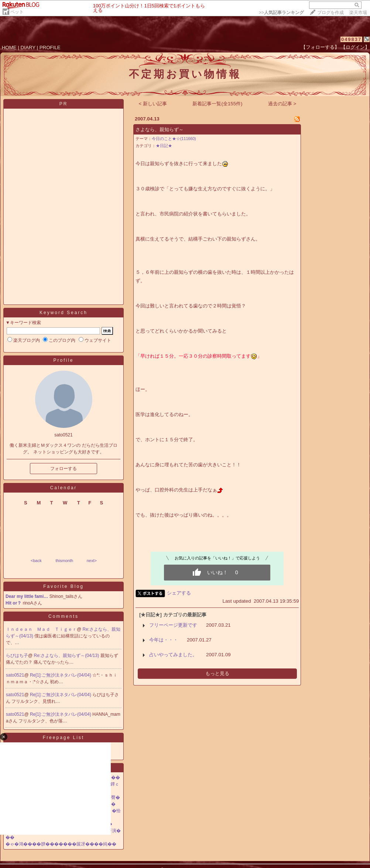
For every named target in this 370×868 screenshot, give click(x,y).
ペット (17, 11)
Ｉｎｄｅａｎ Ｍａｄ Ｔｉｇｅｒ (41, 629)
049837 (351, 39)
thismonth (64, 560)
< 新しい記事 (153, 103)
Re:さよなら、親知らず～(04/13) (67, 655)
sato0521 (15, 675)
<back (36, 560)
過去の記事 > (282, 103)
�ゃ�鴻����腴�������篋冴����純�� (61, 844)
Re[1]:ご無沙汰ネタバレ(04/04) (61, 675)
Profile (63, 360)
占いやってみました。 (173, 654)
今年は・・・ (163, 640)
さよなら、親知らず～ (160, 129)
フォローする (63, 468)
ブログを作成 (330, 12)
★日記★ (164, 145)
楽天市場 (358, 12)
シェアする (179, 593)
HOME (9, 47)
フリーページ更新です (173, 625)
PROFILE (50, 47)
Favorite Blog (63, 586)
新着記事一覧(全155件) (217, 103)
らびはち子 (17, 655)
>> (281, 12)
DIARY (28, 47)
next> (92, 560)
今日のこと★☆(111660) (174, 138)
